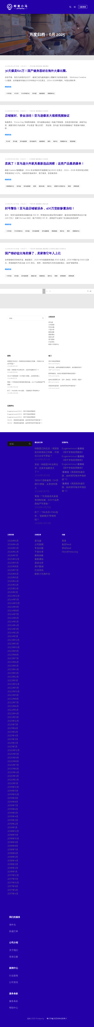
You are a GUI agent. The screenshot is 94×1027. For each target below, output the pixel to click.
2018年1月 (12, 871)
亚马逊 (34, 93)
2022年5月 (13, 710)
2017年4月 (12, 893)
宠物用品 (42, 276)
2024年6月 (13, 618)
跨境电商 (76, 186)
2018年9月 (12, 842)
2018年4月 (12, 860)
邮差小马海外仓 (61, 249)
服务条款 (13, 1001)
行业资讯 (45, 111)
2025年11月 (13, 562)
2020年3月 (13, 776)
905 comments (53, 376)
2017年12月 (13, 875)
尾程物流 (54, 231)
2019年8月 (12, 801)
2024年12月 (13, 596)
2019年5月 (12, 812)
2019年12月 (13, 787)
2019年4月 (12, 816)
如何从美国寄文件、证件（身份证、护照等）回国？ (65, 379)
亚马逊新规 (45, 231)
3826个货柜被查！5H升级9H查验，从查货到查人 (23, 376)
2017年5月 (12, 890)
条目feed (66, 544)
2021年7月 (12, 724)
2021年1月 (12, 746)
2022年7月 (13, 702)
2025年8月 (13, 566)
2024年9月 (13, 607)
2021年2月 (12, 743)
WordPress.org (70, 551)
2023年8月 (13, 654)
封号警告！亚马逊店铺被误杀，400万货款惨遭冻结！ (40, 208)
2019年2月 (12, 823)
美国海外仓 (51, 93)
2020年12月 (13, 750)
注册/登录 (83, 7)
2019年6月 (12, 809)
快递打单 (13, 931)
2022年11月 (13, 687)
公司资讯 (13, 982)
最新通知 (45, 66)
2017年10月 (13, 882)
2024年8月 (13, 610)
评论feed (66, 548)
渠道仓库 (45, 204)
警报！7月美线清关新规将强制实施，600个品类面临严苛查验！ (47, 500)
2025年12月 (13, 559)
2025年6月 (13, 574)
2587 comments (54, 370)
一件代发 (9, 93)
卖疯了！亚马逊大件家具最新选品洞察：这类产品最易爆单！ (44, 163)
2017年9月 (12, 886)
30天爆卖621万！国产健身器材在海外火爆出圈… (36, 71)
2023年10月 (13, 647)
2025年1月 (12, 592)
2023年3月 (13, 673)
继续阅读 (8, 87)
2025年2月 (13, 588)
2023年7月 (13, 658)
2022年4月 (13, 713)
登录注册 (13, 956)
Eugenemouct (12, 411)
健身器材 (42, 93)
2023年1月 (12, 680)
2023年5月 (13, 665)
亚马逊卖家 (23, 141)
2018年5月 (12, 857)
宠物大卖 (33, 276)
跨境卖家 (63, 276)
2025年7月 (13, 570)
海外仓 (55, 141)
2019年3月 (12, 820)
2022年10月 (13, 691)
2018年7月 (12, 849)
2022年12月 (13, 684)
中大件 (16, 93)
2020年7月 (13, 765)
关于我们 (13, 950)
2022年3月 (13, 717)
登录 (64, 540)
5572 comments (54, 364)
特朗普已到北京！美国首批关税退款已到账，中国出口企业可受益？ (47, 452)
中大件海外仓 (25, 93)
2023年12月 (13, 640)
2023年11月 (13, 643)
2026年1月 (12, 555)
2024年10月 (13, 603)
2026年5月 (13, 540)
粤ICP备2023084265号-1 (57, 1018)
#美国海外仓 (10, 186)
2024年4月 (13, 625)
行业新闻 (13, 975)
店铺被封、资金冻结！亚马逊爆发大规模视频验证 (37, 115)
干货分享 (32, 111)
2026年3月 (13, 548)
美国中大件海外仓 (59, 186)
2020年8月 (13, 761)
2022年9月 (13, 695)
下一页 (89, 291)
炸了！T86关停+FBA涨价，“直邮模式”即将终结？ (23, 391)
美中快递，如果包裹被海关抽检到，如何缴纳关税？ (65, 367)
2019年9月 (12, 798)
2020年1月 (12, 783)
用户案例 (51, 339)
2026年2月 (13, 551)
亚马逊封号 (33, 141)
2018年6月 (12, 853)
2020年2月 (13, 779)
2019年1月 (12, 827)
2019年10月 (13, 794)
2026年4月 (13, 544)
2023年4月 (13, 669)
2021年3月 (12, 739)
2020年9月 (13, 757)
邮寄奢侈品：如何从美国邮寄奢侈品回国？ (62, 373)
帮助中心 (13, 1007)
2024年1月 (12, 636)
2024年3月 (13, 629)
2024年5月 (13, 621)
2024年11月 (13, 599)
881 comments (53, 382)
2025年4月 (13, 581)
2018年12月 (13, 831)
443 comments (53, 388)
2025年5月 (12, 577)
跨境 (69, 186)
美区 (68, 231)
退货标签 (72, 141)
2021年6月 (12, 728)
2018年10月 (13, 838)
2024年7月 (13, 614)
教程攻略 (39, 66)
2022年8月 (13, 698)
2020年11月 (13, 754)
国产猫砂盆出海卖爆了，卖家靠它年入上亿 (33, 253)
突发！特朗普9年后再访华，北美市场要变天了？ (23, 370)
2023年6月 (13, 662)
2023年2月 (13, 676)
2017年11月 (12, 879)
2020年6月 (13, 768)
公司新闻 (32, 159)
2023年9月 (13, 651)
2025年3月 (13, 585)
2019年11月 (12, 790)
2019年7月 (12, 805)
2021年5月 (12, 732)
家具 (49, 141)
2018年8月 (12, 846)
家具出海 (41, 186)
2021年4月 (12, 735)
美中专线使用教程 (54, 361)
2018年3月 (12, 864)
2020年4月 (13, 772)
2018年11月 (12, 835)
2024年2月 (13, 632)
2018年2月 (12, 868)
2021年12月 (13, 721)
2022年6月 (13, 706)
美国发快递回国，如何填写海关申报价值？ (62, 386)
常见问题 (32, 66)
